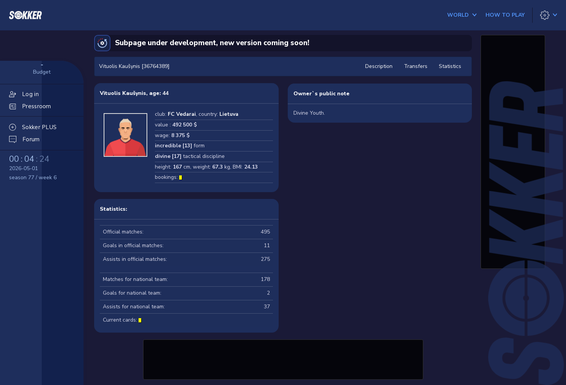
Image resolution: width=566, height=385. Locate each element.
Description (379, 66)
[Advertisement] (283, 358)
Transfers (415, 66)
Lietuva (228, 114)
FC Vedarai (182, 114)
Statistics (450, 66)
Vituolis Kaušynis (123, 93)
